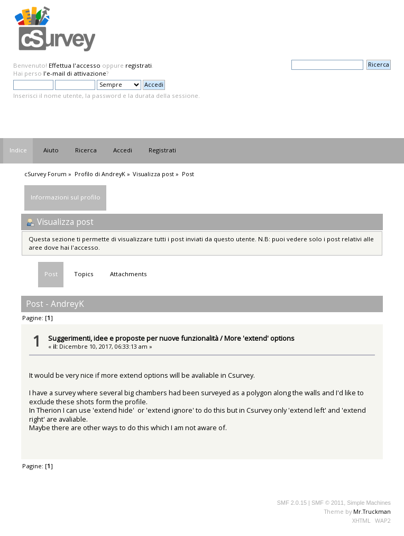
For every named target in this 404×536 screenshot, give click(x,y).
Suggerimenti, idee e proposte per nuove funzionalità (133, 338)
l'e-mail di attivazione (74, 73)
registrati (138, 65)
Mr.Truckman (372, 511)
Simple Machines (369, 502)
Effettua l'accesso (74, 65)
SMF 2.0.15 (292, 502)
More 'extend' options (259, 338)
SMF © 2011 (327, 502)
